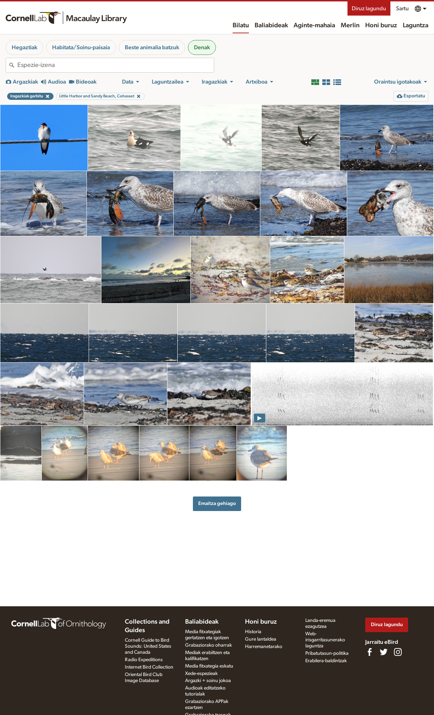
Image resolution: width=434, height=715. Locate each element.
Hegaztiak (24, 47)
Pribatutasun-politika (327, 653)
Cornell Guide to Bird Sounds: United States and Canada (148, 646)
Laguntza (415, 25)
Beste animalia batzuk (152, 47)
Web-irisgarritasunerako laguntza (325, 639)
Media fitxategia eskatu (209, 666)
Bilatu (241, 25)
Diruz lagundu (369, 8)
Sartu (402, 8)
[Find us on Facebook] (369, 652)
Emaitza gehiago (217, 503)
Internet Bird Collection (149, 667)
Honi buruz (381, 25)
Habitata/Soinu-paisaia (81, 47)
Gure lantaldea (260, 639)
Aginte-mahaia (314, 25)
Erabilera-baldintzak (326, 660)
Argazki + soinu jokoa (208, 680)
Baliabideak (271, 25)
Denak (202, 47)
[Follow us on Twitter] (383, 652)
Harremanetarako (263, 646)
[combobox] (115, 65)
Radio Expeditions (144, 659)
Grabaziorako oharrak (208, 645)
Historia (253, 631)
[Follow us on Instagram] (398, 652)
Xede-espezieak (201, 673)
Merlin (350, 25)
